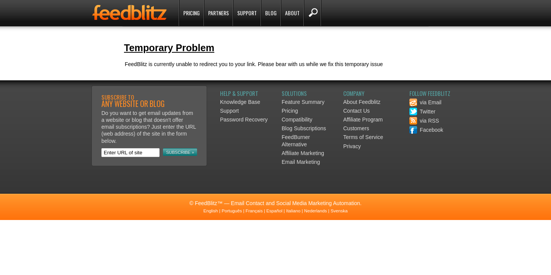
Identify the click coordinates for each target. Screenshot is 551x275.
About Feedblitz (361, 102)
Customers (356, 128)
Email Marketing (301, 162)
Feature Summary (303, 102)
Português (232, 210)
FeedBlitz (130, 13)
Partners (218, 13)
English (210, 210)
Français (254, 210)
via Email (425, 102)
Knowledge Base (240, 102)
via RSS (424, 121)
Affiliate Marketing (303, 153)
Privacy (352, 146)
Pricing (191, 13)
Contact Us (356, 111)
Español (274, 210)
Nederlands (315, 210)
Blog (271, 13)
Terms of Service (363, 137)
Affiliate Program (363, 119)
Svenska (339, 210)
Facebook (426, 130)
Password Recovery (244, 119)
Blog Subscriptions (304, 128)
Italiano (293, 210)
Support (247, 13)
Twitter (422, 111)
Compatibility (297, 119)
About (292, 13)
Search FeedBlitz (312, 13)
